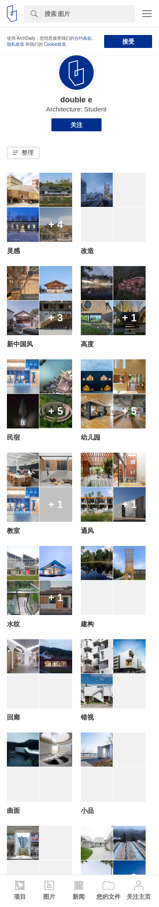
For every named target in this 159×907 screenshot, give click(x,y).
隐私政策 (15, 44)
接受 (128, 41)
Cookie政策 (55, 44)
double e (76, 99)
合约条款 (83, 38)
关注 (76, 124)
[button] (23, 153)
